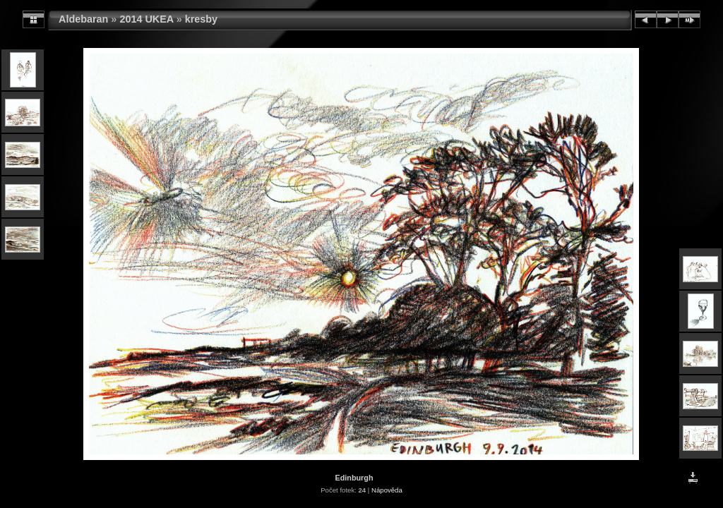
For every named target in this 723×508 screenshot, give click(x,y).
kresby (201, 19)
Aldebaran (83, 19)
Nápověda (386, 490)
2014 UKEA (146, 19)
